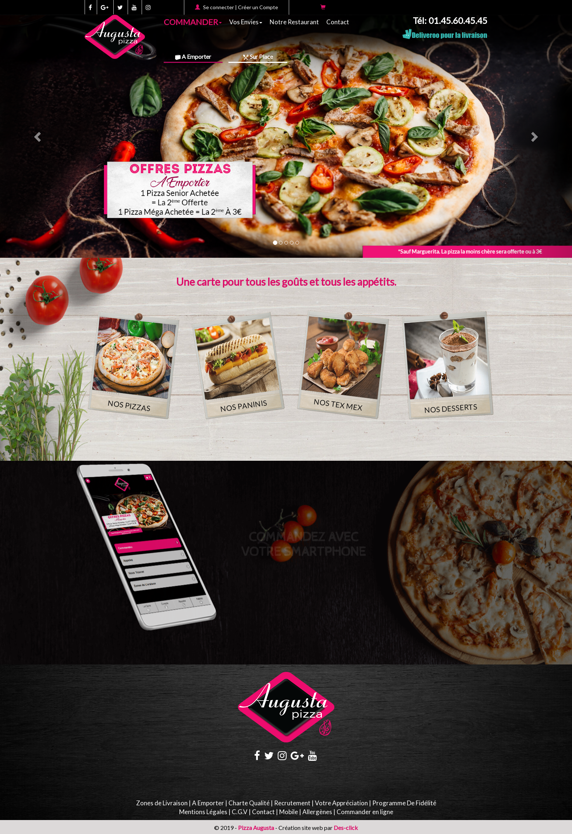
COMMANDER (193, 21)
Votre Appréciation (341, 803)
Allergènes (317, 812)
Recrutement (292, 803)
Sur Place (258, 56)
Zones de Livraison (162, 803)
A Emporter (193, 56)
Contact (337, 22)
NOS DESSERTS (450, 408)
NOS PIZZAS (129, 405)
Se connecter (218, 7)
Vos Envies (245, 22)
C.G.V (240, 812)
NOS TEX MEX (338, 404)
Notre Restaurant (294, 22)
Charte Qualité (249, 803)
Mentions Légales (203, 812)
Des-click (346, 827)
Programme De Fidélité (404, 803)
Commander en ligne (365, 812)
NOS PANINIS (243, 406)
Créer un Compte (258, 7)
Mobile (288, 812)
